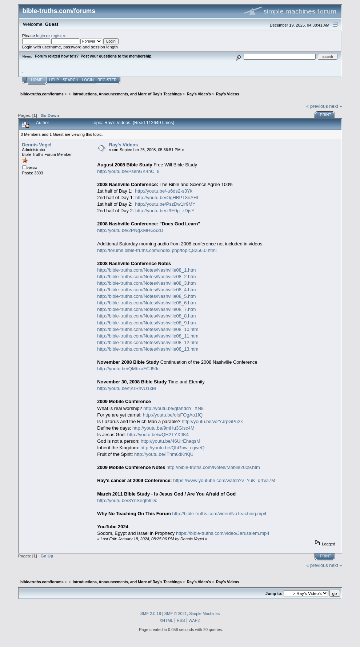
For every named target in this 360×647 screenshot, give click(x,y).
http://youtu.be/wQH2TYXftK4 (158, 434)
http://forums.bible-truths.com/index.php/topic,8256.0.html (157, 250)
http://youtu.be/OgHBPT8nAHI (166, 197)
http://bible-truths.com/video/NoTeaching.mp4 (219, 513)
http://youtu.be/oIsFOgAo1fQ (173, 415)
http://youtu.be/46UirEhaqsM (170, 441)
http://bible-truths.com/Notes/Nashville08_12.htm (147, 342)
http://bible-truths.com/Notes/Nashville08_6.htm (146, 302)
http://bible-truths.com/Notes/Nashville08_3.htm (146, 283)
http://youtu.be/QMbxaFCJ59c (128, 368)
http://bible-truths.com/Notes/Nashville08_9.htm (146, 323)
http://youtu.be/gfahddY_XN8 (173, 408)
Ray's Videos (123, 144)
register (58, 35)
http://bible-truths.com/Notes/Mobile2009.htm (213, 467)
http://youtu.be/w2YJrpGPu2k (212, 421)
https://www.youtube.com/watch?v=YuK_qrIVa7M (224, 480)
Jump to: (273, 593)
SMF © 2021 (175, 613)
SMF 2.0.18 (150, 613)
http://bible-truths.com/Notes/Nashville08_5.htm (146, 296)
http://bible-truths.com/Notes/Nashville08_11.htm (147, 336)
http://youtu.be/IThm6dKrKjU (163, 454)
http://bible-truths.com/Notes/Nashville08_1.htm (146, 270)
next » (335, 106)
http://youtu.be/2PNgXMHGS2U (130, 230)
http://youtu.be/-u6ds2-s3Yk (163, 191)
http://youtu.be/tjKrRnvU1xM (126, 388)
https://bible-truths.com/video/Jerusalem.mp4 (222, 533)
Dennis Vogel (37, 144)
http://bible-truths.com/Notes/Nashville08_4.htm (146, 289)
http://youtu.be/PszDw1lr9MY (165, 204)
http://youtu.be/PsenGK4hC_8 (128, 171)
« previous (317, 106)
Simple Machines (204, 613)
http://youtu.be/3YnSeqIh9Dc (127, 500)
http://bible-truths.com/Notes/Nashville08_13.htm (147, 349)
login (40, 35)
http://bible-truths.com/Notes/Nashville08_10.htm (147, 329)
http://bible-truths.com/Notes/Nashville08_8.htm (146, 316)
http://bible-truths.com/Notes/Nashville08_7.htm (146, 309)
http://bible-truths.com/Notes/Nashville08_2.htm (146, 276)
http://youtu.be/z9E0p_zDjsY (165, 210)
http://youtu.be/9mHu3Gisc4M (163, 428)
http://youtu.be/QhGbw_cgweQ (172, 447)
